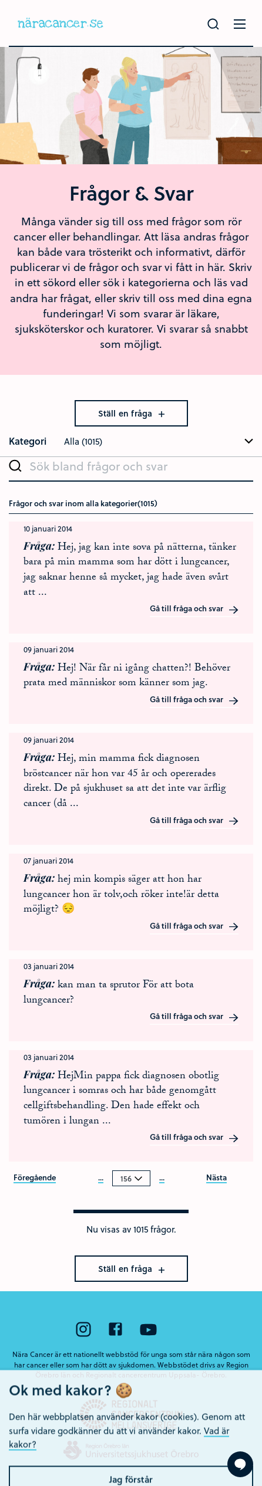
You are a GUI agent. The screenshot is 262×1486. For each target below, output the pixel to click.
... (100, 1178)
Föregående (35, 1178)
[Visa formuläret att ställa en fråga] (240, 1464)
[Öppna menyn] (239, 24)
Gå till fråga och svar (194, 609)
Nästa (216, 1178)
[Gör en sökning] (213, 24)
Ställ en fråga (131, 413)
